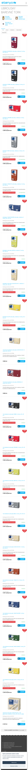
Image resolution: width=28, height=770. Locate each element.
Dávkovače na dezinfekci (9, 743)
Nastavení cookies (14, 766)
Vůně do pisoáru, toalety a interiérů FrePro (13, 746)
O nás (5, 751)
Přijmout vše (14, 762)
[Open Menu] (26, 3)
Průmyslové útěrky (7, 747)
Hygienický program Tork (9, 742)
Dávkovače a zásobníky (9, 745)
